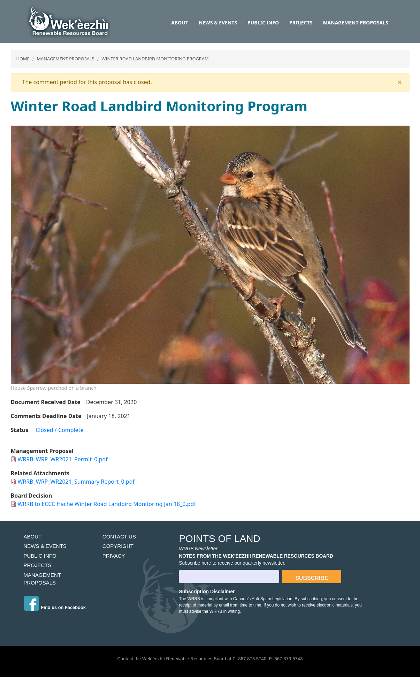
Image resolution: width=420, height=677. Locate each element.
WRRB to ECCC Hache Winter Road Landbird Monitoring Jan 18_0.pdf (107, 504)
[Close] (399, 82)
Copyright (117, 546)
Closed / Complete (59, 430)
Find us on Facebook (63, 607)
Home (23, 58)
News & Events (218, 22)
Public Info (263, 22)
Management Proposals (355, 22)
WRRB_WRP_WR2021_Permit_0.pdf (63, 459)
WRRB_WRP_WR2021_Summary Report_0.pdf (76, 481)
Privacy (113, 556)
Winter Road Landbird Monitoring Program (154, 58)
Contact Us (119, 537)
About (179, 22)
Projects (300, 22)
